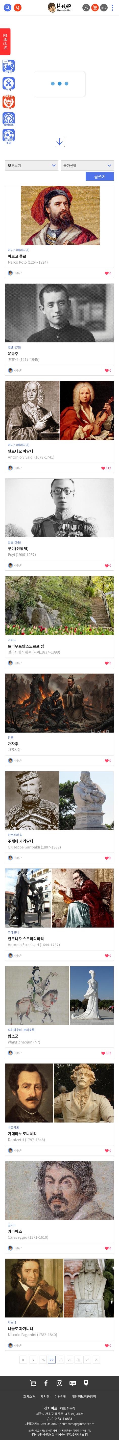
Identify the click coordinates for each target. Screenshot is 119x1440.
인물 (9, 102)
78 (60, 1359)
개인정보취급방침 (84, 1396)
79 (69, 1359)
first (23, 1359)
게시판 (45, 1396)
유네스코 (9, 119)
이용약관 (61, 1396)
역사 (9, 84)
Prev (33, 1359)
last (96, 1359)
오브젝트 (9, 137)
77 (52, 1359)
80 (78, 1359)
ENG (104, 7)
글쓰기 (100, 176)
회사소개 (29, 1396)
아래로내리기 (60, 140)
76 (43, 1359)
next (87, 1359)
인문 (9, 67)
